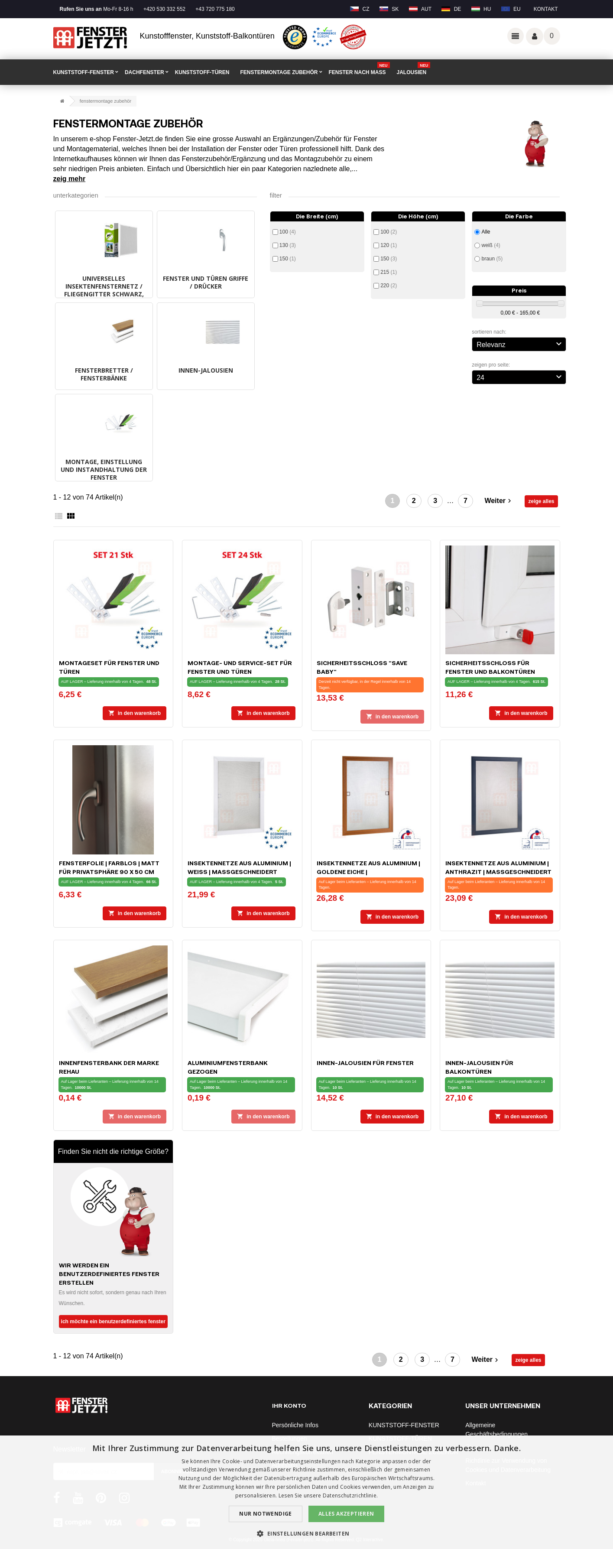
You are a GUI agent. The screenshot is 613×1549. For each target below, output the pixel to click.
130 (287, 245)
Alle (485, 232)
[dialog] (306, 1492)
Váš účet (534, 36)
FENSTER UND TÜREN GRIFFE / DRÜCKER (205, 282)
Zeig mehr (69, 178)
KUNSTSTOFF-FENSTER (83, 72)
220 (388, 286)
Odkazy (515, 36)
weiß (490, 245)
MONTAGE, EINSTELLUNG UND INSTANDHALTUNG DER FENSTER (104, 469)
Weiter (498, 501)
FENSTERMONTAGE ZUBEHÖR (279, 72)
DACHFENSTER (144, 72)
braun (492, 259)
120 (388, 245)
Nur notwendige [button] (265, 1513)
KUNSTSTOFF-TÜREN (202, 72)
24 (520, 376)
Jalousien (414, 69)
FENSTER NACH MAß (359, 69)
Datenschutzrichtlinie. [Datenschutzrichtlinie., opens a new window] (350, 1495)
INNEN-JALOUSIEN (205, 370)
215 (388, 272)
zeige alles (541, 501)
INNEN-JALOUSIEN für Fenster (365, 1062)
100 (287, 232)
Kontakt (546, 9)
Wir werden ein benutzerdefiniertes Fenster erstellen (109, 1273)
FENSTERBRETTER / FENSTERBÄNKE (104, 374)
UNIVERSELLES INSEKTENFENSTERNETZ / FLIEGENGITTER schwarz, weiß (104, 290)
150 (287, 259)
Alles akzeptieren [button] (346, 1513)
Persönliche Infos (295, 1425)
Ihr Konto (289, 1405)
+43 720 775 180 (214, 9)
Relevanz (520, 343)
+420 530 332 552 (164, 9)
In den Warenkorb (134, 713)
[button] (306, 1534)
